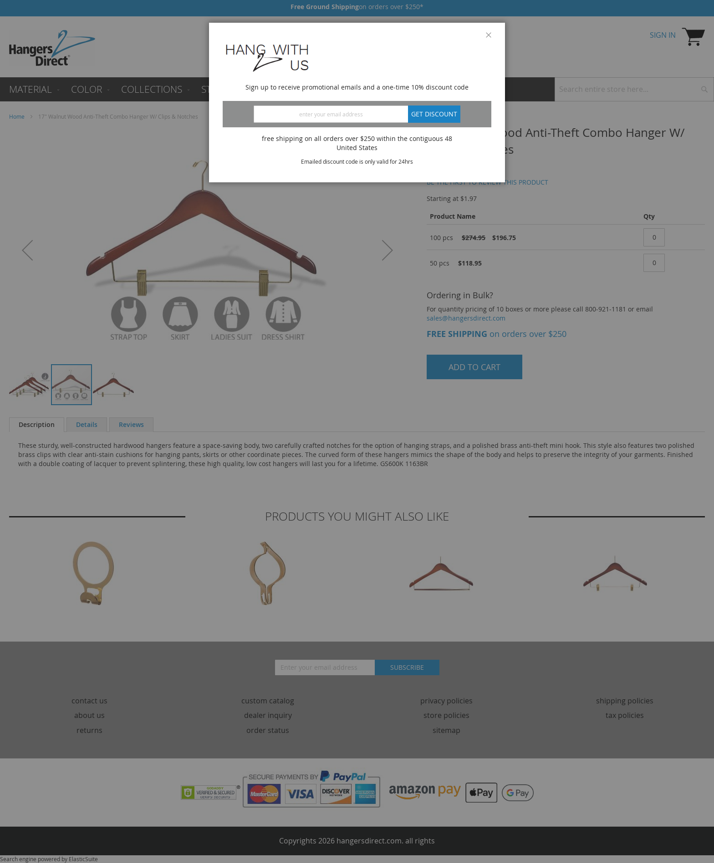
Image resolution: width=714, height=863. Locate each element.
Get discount (434, 114)
